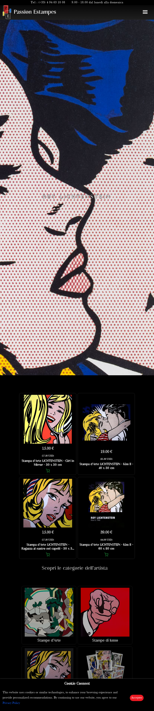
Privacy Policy (11, 703)
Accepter (136, 697)
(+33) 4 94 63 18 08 (51, 2)
